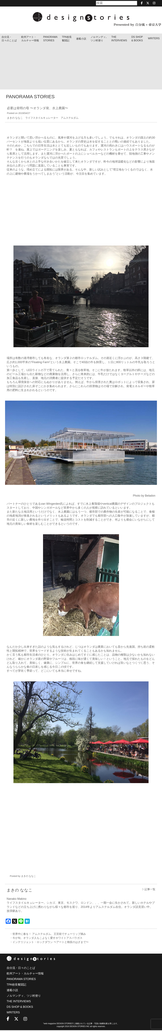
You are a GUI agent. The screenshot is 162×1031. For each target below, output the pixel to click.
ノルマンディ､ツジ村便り (98, 39)
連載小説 (81, 38)
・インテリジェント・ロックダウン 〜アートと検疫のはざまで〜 (51, 942)
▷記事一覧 (148, 889)
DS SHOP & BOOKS (137, 39)
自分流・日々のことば (9, 39)
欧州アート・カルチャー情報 (30, 39)
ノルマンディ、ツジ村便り (24, 996)
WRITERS (154, 38)
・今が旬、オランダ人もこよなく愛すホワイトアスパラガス (48, 938)
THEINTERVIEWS (119, 39)
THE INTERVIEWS (19, 1002)
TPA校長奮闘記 (67, 39)
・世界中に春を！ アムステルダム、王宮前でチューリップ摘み (50, 934)
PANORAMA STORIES (50, 39)
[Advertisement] (81, 67)
